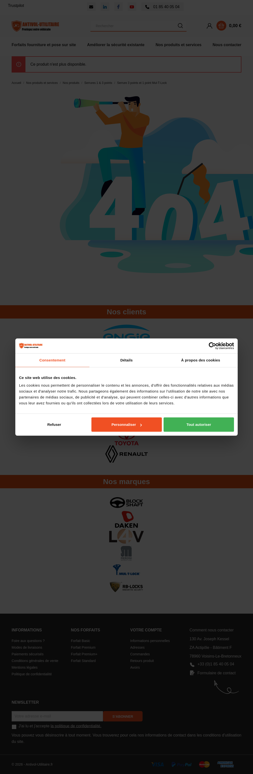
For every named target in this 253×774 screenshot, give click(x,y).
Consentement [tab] (52, 360)
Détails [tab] (126, 360)
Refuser (54, 424)
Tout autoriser (199, 424)
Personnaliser (126, 424)
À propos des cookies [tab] (200, 360)
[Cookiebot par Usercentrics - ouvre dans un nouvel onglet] (212, 345)
